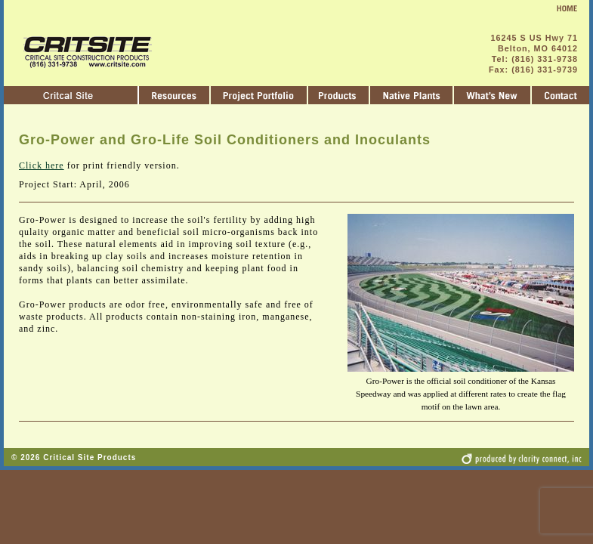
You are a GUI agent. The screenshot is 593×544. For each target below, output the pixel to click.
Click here (41, 165)
